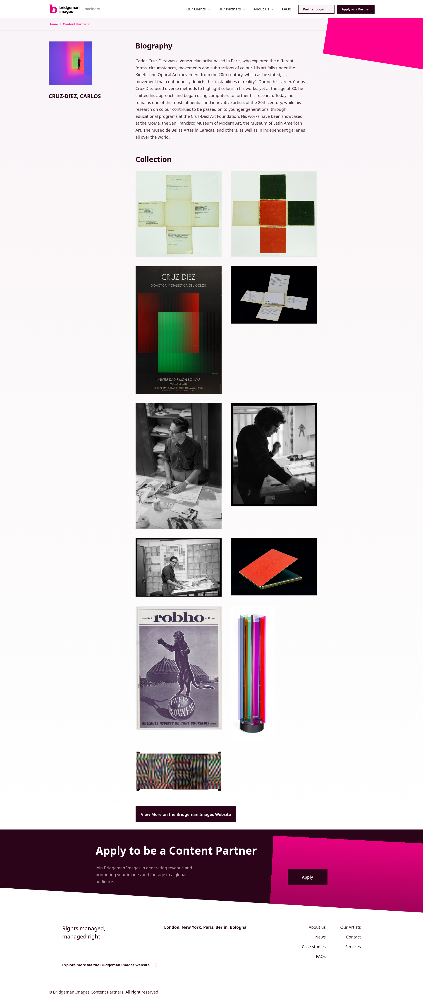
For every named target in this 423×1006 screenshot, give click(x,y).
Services (353, 946)
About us (317, 927)
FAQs (286, 9)
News (320, 937)
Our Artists (350, 927)
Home (53, 24)
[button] (198, 9)
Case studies (314, 946)
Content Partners (76, 24)
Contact (353, 937)
